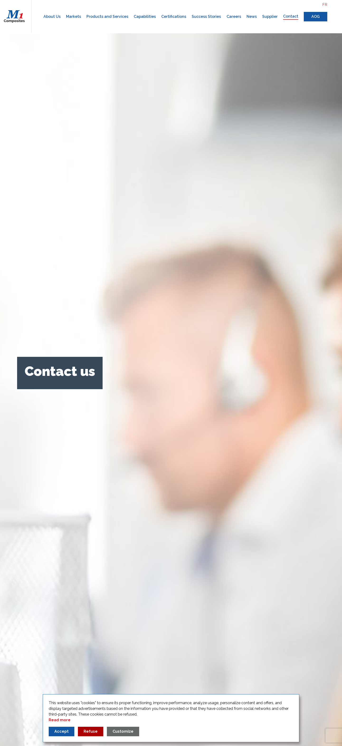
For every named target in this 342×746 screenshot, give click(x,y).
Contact (290, 16)
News (252, 16)
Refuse (91, 731)
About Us (52, 16)
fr (324, 4)
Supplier (270, 16)
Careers (234, 16)
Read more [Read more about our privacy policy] (60, 720)
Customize (123, 731)
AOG (315, 16)
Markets (73, 16)
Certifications (173, 16)
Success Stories (206, 16)
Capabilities (145, 16)
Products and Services (107, 16)
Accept (61, 731)
